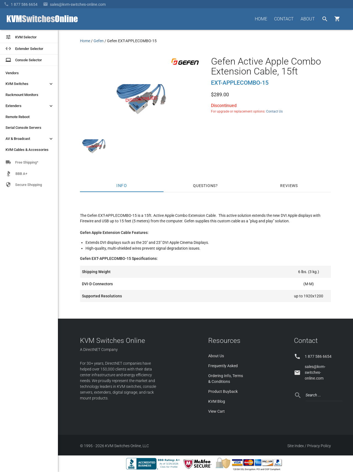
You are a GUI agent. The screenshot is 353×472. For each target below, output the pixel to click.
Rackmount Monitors (22, 95)
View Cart (216, 411)
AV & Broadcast (30, 139)
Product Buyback (223, 391)
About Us (216, 356)
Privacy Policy (319, 446)
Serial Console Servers (23, 128)
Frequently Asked (223, 366)
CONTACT (284, 19)
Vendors (12, 73)
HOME (261, 19)
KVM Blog (216, 401)
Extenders (30, 106)
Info (121, 185)
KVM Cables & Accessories (27, 150)
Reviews (289, 185)
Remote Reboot (18, 117)
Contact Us (274, 111)
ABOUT (308, 19)
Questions (204, 185)
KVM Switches (30, 84)
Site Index (295, 446)
